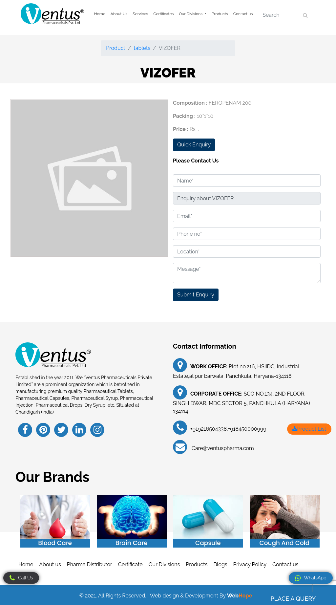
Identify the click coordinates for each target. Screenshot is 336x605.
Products (220, 13)
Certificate (130, 564)
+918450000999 (247, 429)
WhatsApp (310, 578)
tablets (142, 48)
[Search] (281, 15)
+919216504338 (208, 429)
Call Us (21, 578)
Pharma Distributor (89, 564)
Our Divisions (164, 564)
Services (140, 13)
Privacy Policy (250, 564)
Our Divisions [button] (191, 13)
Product (115, 48)
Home (99, 13)
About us (50, 564)
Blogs (220, 564)
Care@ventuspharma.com (222, 448)
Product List (309, 429)
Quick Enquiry (194, 144)
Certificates (163, 13)
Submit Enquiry (195, 295)
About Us (119, 13)
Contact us (243, 13)
